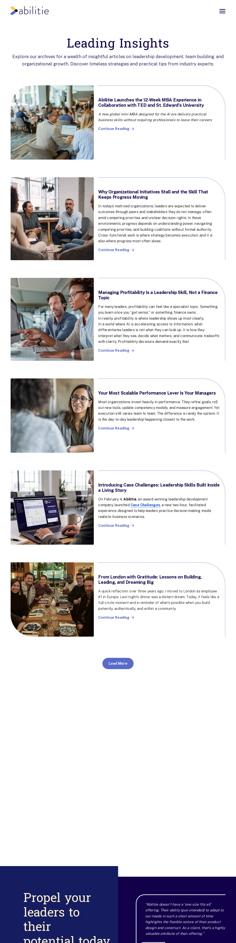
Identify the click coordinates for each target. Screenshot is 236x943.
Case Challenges (145, 505)
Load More (118, 663)
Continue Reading (116, 129)
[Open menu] (222, 11)
